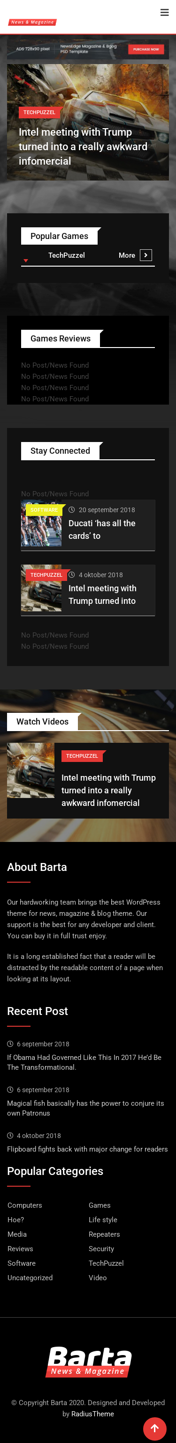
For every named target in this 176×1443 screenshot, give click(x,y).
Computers (25, 1205)
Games (100, 1205)
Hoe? (16, 1220)
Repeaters (104, 1234)
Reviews (20, 1249)
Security (101, 1249)
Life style (103, 1220)
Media (17, 1234)
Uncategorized (30, 1278)
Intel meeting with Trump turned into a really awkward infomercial (83, 146)
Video (98, 1278)
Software (22, 1263)
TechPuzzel (106, 1263)
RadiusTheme (92, 1414)
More (135, 255)
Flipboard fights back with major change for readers (87, 1149)
